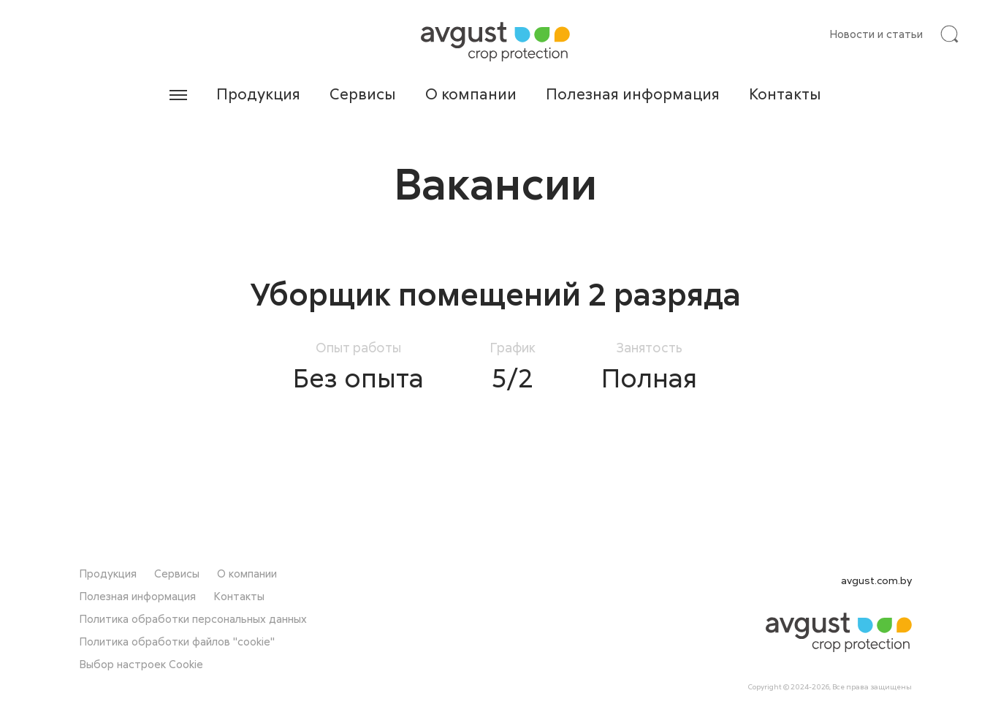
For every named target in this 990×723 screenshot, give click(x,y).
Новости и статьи (876, 33)
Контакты (785, 93)
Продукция (258, 93)
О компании (471, 93)
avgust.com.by (876, 580)
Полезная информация (633, 93)
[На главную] (495, 41)
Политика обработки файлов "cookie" (177, 641)
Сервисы (363, 93)
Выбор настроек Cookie (141, 663)
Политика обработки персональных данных (193, 618)
